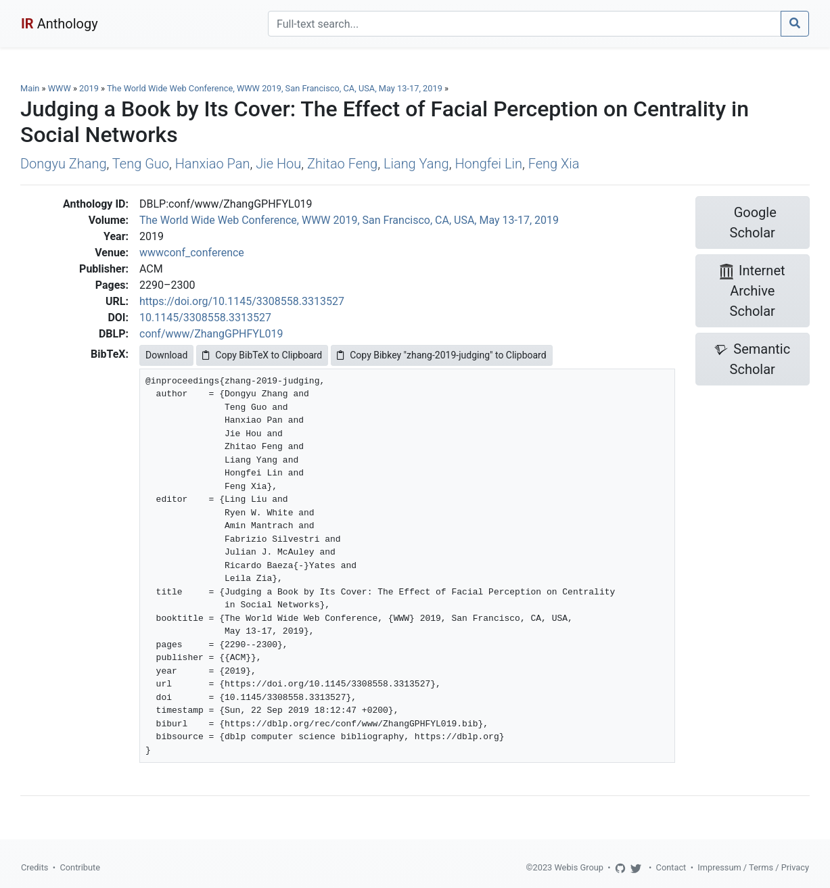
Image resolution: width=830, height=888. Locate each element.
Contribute (80, 867)
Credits (34, 867)
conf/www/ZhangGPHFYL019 (211, 333)
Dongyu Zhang (63, 164)
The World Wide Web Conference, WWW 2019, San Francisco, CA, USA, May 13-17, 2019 (275, 88)
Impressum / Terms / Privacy (753, 867)
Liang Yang (416, 164)
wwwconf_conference (191, 252)
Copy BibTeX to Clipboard (262, 355)
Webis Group (578, 867)
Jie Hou (278, 164)
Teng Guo (140, 164)
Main (29, 88)
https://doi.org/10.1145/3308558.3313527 (241, 301)
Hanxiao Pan (212, 164)
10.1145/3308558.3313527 (205, 317)
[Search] (524, 24)
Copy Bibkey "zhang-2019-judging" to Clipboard (441, 355)
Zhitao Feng (342, 164)
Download (166, 355)
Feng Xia (554, 164)
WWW (59, 88)
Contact (671, 867)
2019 (89, 88)
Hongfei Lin (488, 164)
